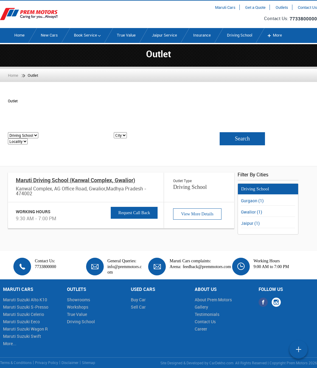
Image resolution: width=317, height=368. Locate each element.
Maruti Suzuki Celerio (23, 314)
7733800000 (303, 19)
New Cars (49, 35)
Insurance (202, 35)
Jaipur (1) (250, 223)
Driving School (239, 35)
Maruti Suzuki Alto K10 (25, 300)
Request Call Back (134, 213)
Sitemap (88, 362)
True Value (126, 35)
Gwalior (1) (251, 212)
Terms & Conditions (16, 362)
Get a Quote (255, 7)
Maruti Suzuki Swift (22, 336)
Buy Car (138, 300)
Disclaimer (69, 362)
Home (19, 35)
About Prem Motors (213, 300)
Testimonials (207, 314)
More (274, 35)
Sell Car (138, 307)
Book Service (87, 35)
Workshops (77, 307)
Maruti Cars (225, 7)
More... (9, 343)
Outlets (282, 7)
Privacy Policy (46, 362)
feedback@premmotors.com (207, 266)
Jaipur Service (164, 35)
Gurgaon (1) (252, 200)
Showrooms (78, 300)
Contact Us (307, 7)
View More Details (197, 214)
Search (242, 139)
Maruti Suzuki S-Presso (25, 307)
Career (201, 329)
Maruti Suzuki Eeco (21, 321)
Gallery (201, 307)
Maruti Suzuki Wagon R (25, 329)
